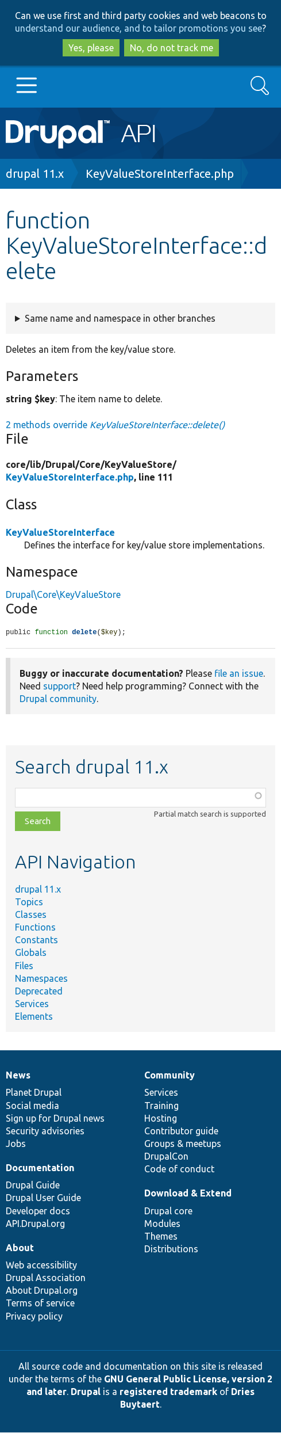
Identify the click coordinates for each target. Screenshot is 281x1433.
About (20, 1248)
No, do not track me (171, 48)
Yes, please (91, 48)
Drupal (86, 1392)
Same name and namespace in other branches (120, 318)
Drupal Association (46, 1278)
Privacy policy (34, 1317)
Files (24, 966)
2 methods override (115, 425)
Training (161, 1106)
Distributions (171, 1249)
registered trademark (168, 1392)
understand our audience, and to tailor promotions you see (138, 28)
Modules (162, 1224)
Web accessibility (41, 1265)
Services (32, 1004)
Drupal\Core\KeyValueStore (63, 594)
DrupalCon (166, 1157)
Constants (36, 940)
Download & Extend (188, 1193)
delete (84, 633)
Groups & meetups (182, 1144)
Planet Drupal (33, 1093)
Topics (29, 902)
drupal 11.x (35, 173)
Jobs (16, 1144)
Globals (31, 953)
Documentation (40, 1168)
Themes (161, 1237)
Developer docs (38, 1211)
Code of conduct (179, 1169)
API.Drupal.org (35, 1224)
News (18, 1075)
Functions (35, 928)
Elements (34, 1017)
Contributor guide (181, 1131)
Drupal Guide (33, 1185)
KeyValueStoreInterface (60, 532)
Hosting (160, 1119)
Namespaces (41, 979)
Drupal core (168, 1211)
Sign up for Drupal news (55, 1119)
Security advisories (45, 1131)
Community (169, 1075)
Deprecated (39, 991)
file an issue (238, 674)
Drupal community (58, 699)
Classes (31, 915)
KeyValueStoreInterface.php (160, 173)
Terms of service (40, 1303)
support (59, 686)
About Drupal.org (42, 1291)
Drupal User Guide (43, 1198)
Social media (32, 1106)
